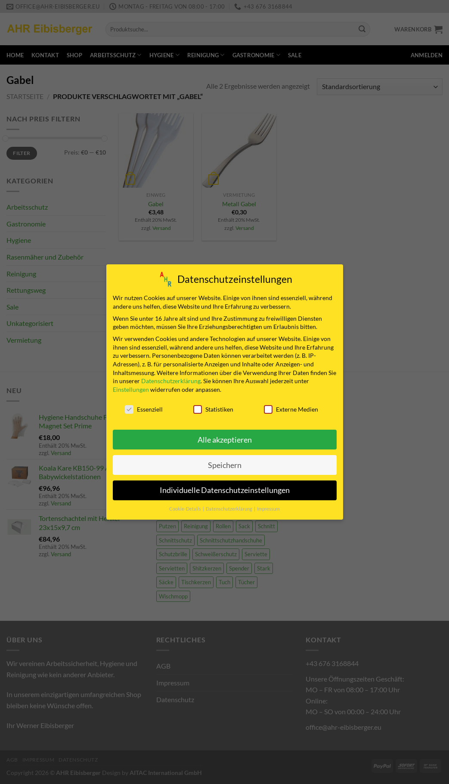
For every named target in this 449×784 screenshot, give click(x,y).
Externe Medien (291, 407)
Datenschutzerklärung (171, 379)
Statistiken (213, 407)
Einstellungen (131, 387)
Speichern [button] (225, 463)
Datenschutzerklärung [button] (229, 507)
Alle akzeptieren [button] (225, 438)
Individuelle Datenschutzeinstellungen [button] (225, 488)
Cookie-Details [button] (185, 507)
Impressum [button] (268, 507)
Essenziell (144, 407)
